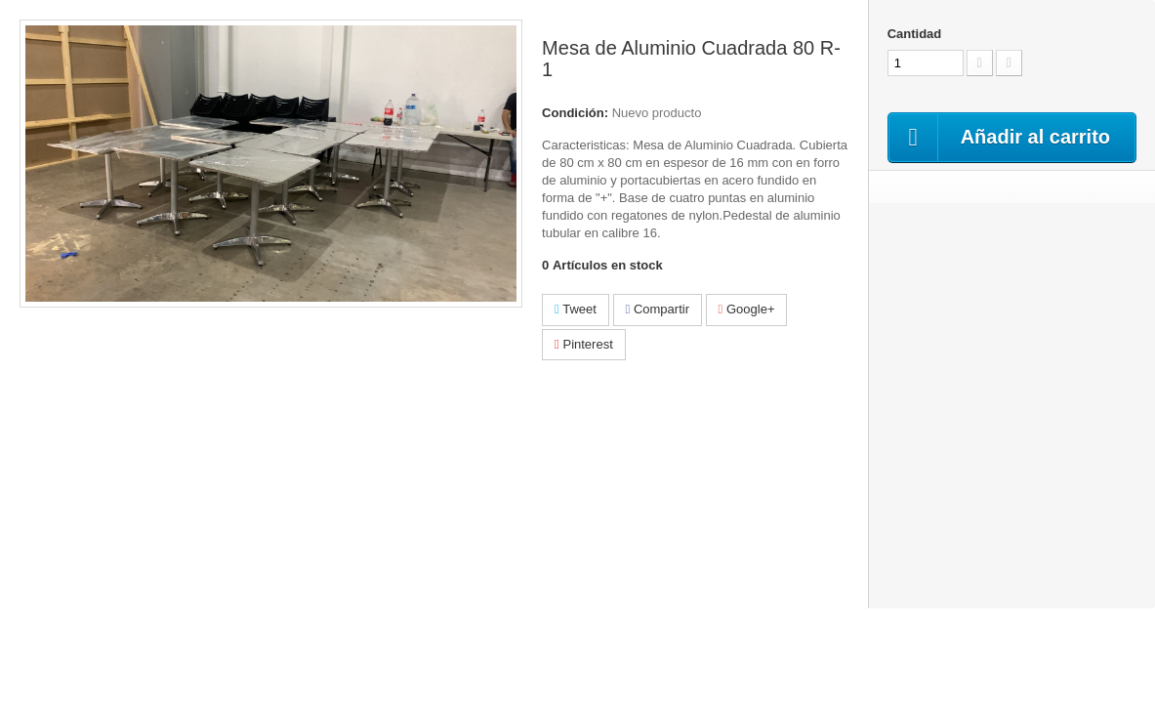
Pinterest (584, 344)
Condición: (575, 112)
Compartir (657, 309)
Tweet (576, 309)
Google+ (747, 309)
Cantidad (914, 33)
